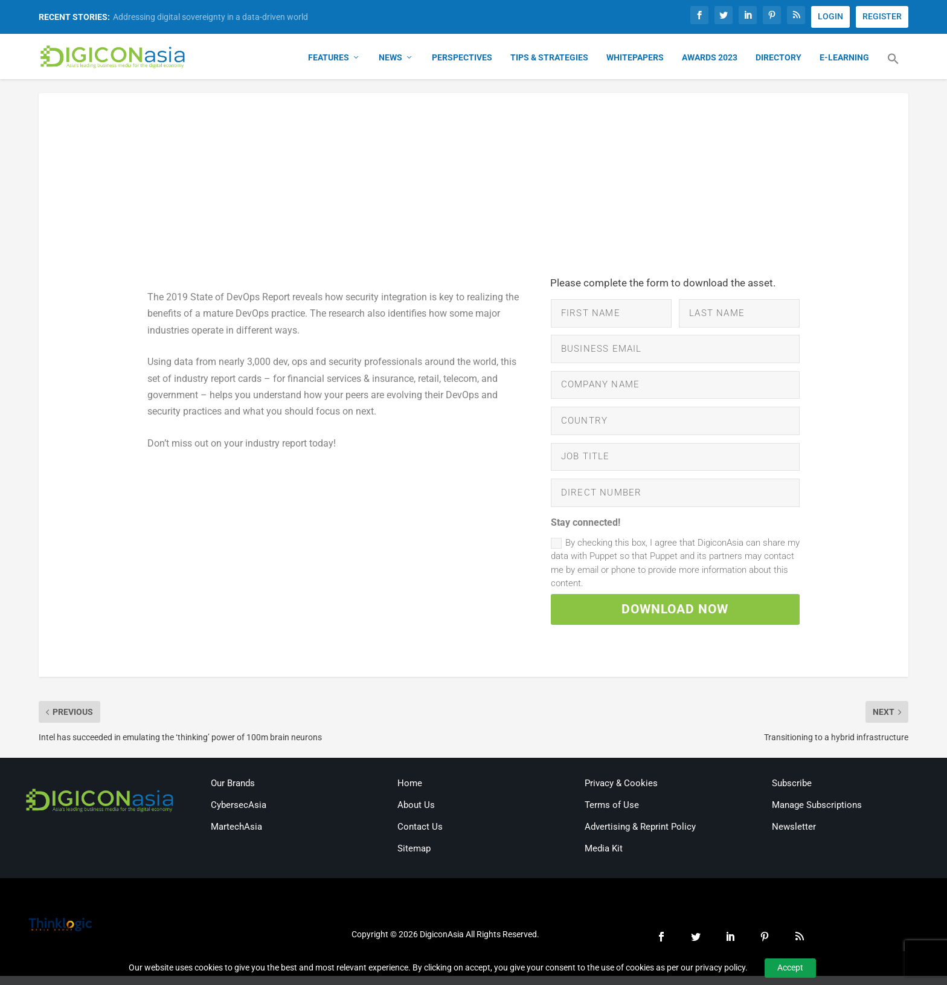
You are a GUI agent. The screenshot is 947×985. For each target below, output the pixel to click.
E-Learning (844, 58)
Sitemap (414, 857)
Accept (790, 967)
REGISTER (882, 16)
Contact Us (420, 835)
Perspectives (462, 58)
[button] (893, 66)
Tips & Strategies (549, 58)
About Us (416, 814)
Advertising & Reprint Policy (640, 835)
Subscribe (792, 792)
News (390, 58)
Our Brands (233, 792)
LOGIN (830, 16)
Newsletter (794, 835)
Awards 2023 (709, 58)
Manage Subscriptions (817, 814)
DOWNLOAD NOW (675, 617)
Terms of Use (612, 814)
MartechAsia (236, 835)
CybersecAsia (238, 814)
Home (409, 792)
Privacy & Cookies (621, 792)
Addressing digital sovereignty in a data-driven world (210, 17)
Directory (778, 58)
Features (328, 58)
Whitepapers (635, 58)
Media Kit (604, 857)
